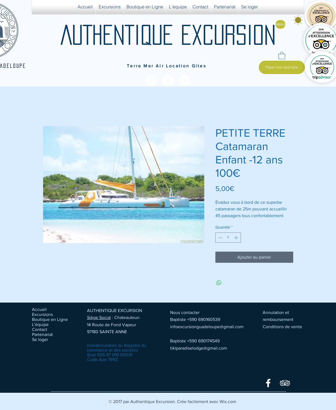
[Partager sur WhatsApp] (219, 282)
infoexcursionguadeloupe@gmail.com (206, 326)
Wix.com (228, 401)
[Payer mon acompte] (282, 67)
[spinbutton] (228, 237)
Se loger (40, 339)
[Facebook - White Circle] (168, 80)
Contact (39, 329)
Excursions (42, 314)
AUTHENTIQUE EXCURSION (168, 35)
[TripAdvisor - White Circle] (184, 80)
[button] (281, 55)
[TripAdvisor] (284, 383)
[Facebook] (268, 383)
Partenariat (42, 334)
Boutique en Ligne (50, 319)
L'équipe (40, 324)
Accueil (39, 309)
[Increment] (236, 237)
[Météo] (280, 24)
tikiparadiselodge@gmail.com (198, 348)
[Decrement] (219, 237)
